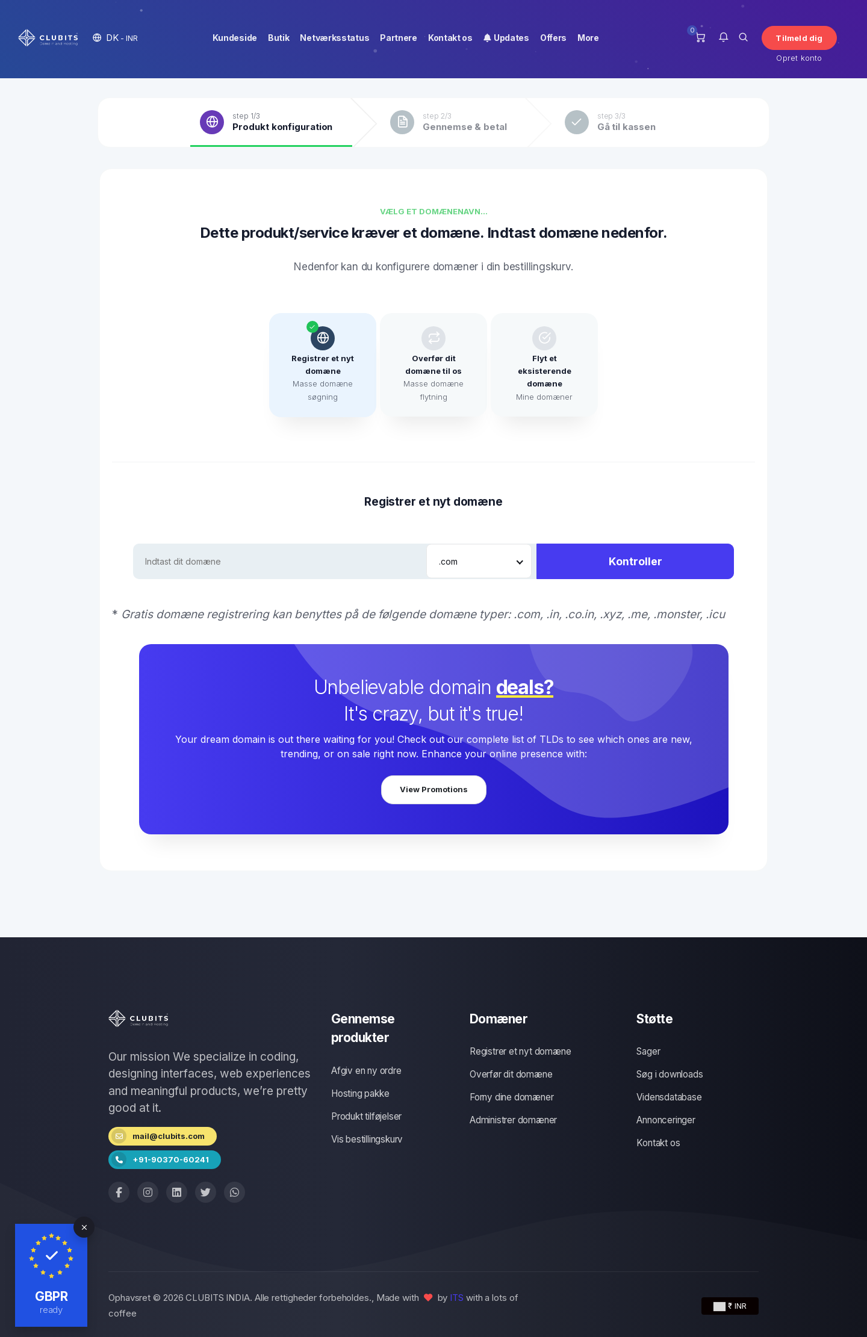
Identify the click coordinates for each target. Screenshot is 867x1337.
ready (51, 1309)
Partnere (398, 38)
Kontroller (635, 561)
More (588, 38)
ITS (457, 1297)
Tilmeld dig (798, 38)
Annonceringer (665, 1120)
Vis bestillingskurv (367, 1139)
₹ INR (730, 1306)
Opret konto (799, 58)
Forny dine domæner (511, 1097)
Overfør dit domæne (511, 1074)
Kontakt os (450, 38)
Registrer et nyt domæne (520, 1051)
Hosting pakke (360, 1093)
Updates (506, 38)
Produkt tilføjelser (366, 1116)
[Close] (84, 1227)
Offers (553, 38)
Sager (648, 1051)
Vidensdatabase (668, 1097)
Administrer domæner (513, 1120)
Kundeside (235, 38)
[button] (115, 37)
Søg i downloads (669, 1074)
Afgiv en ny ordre (366, 1070)
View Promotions (434, 789)
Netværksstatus (334, 38)
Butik (279, 38)
